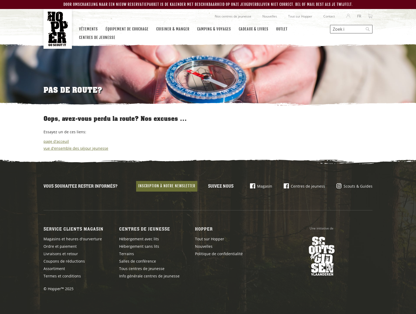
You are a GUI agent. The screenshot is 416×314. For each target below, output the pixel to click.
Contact (329, 16)
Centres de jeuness (308, 186)
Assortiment (54, 268)
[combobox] (351, 29)
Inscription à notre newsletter (166, 186)
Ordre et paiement (60, 246)
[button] (359, 16)
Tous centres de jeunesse (141, 268)
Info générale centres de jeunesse (149, 275)
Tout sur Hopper (300, 16)
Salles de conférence (137, 261)
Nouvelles (269, 16)
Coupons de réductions (64, 261)
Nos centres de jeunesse (233, 16)
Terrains (126, 253)
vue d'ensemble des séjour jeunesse (76, 148)
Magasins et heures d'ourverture (73, 238)
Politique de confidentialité (219, 253)
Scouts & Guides (358, 186)
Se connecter (348, 16)
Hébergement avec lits (139, 238)
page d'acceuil (56, 141)
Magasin (264, 186)
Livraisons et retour (61, 253)
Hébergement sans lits (139, 246)
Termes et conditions (62, 275)
